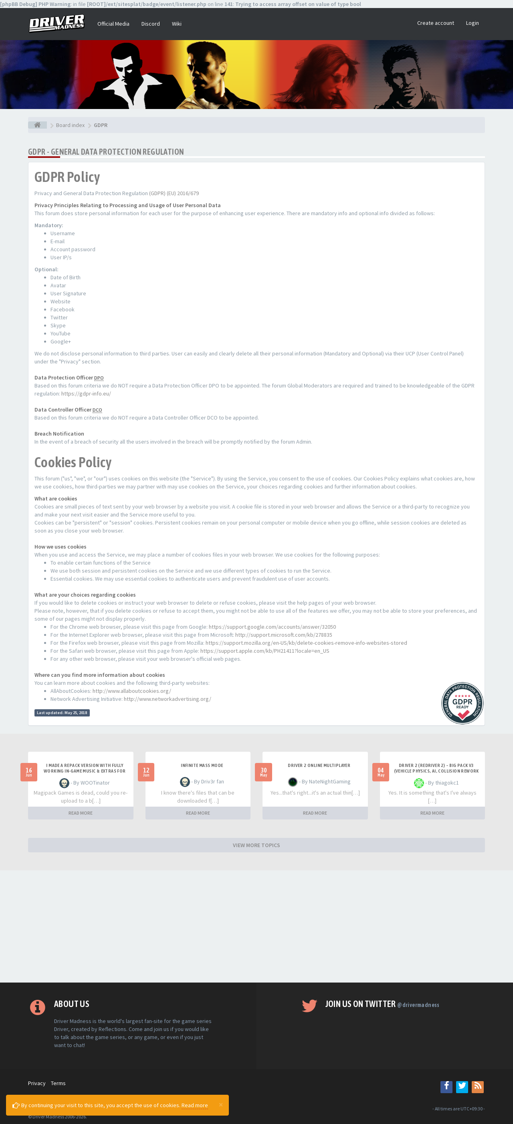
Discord (150, 23)
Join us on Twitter (382, 1004)
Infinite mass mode (202, 765)
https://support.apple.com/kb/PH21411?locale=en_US (264, 650)
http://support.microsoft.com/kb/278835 (283, 634)
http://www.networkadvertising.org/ (167, 698)
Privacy (37, 1083)
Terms (58, 1083)
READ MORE (81, 813)
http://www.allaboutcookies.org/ (132, 690)
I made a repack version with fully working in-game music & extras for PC (85, 771)
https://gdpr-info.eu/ (86, 393)
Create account (435, 22)
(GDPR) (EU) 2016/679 (174, 193)
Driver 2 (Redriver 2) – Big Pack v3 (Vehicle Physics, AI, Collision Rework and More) (436, 771)
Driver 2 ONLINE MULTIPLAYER (319, 765)
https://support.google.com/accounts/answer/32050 (272, 626)
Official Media (113, 23)
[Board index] (37, 125)
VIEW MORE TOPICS (256, 845)
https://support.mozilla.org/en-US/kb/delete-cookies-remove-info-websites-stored (306, 642)
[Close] (221, 1104)
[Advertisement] (256, 926)
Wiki (177, 23)
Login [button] (472, 22)
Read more (195, 1105)
